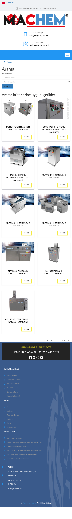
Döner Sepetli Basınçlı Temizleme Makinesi (18, 128)
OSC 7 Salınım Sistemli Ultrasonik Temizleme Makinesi (54, 129)
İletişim (8, 423)
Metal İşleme (10, 375)
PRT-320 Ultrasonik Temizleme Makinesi (18, 272)
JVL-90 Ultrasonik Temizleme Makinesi (54, 272)
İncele (26, 137)
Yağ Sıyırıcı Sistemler (13, 438)
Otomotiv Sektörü (12, 380)
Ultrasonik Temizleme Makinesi (54, 176)
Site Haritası (10, 427)
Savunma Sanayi (11, 392)
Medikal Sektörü (11, 384)
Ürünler (8, 411)
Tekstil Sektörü (11, 388)
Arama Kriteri (7, 74)
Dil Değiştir (9, 3)
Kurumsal (9, 407)
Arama (9, 62)
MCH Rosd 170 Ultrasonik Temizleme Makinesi (18, 320)
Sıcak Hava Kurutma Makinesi (16, 459)
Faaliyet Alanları (11, 415)
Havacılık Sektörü (12, 396)
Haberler (9, 419)
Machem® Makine (29, 503)
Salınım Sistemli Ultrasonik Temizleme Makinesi (18, 177)
